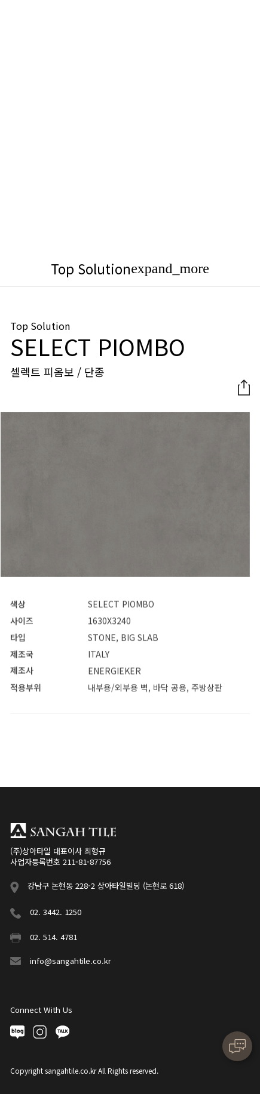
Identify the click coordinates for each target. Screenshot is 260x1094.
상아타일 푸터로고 (63, 830)
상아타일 (48, 21)
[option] (125, 495)
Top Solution (91, 268)
